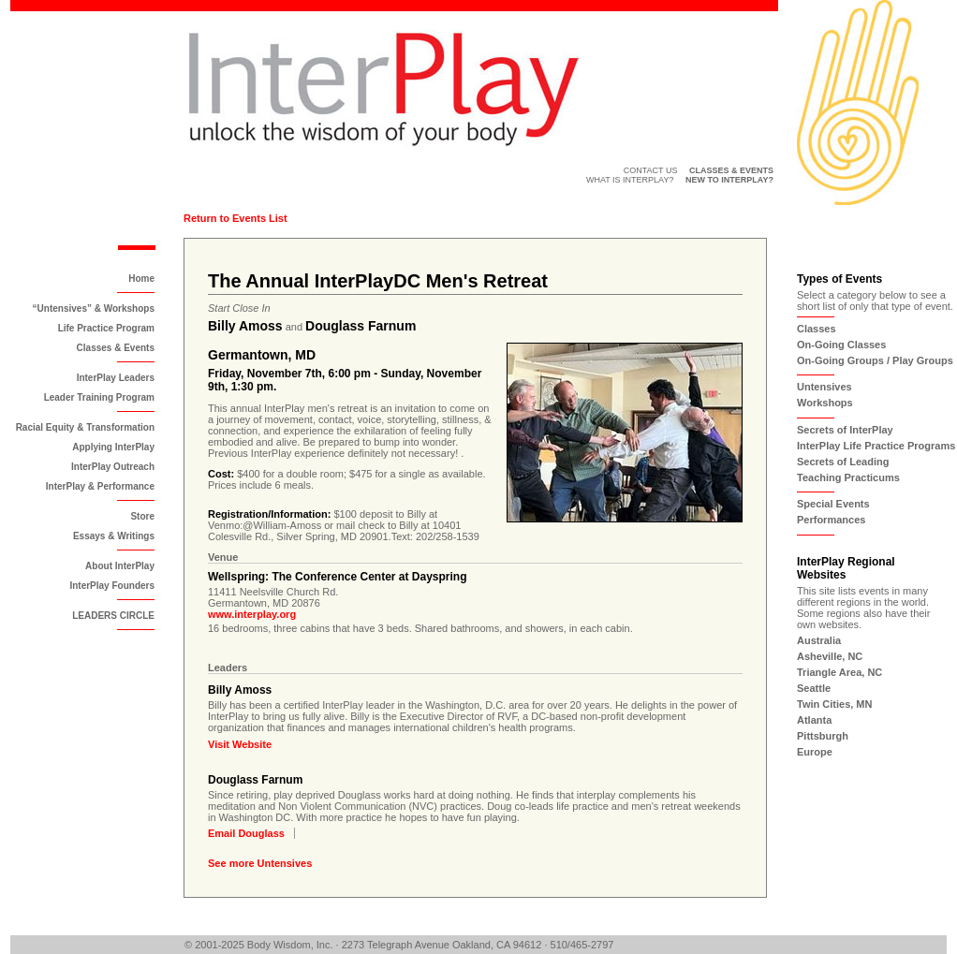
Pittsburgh (822, 735)
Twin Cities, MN (834, 704)
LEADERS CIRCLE (113, 615)
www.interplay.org (252, 614)
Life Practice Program (106, 328)
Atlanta (814, 720)
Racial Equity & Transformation (85, 427)
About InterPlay (120, 566)
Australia (819, 640)
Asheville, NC (829, 656)
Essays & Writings (114, 536)
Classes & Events (116, 348)
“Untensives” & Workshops (94, 308)
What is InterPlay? (630, 179)
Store (142, 516)
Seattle (814, 688)
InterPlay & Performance (100, 486)
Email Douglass (246, 833)
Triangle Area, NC (839, 672)
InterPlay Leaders (116, 378)
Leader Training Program (99, 397)
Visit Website (240, 744)
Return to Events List (235, 218)
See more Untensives (260, 863)
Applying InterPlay (113, 447)
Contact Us (651, 170)
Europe (814, 751)
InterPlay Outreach (113, 467)
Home (141, 278)
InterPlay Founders (112, 585)
